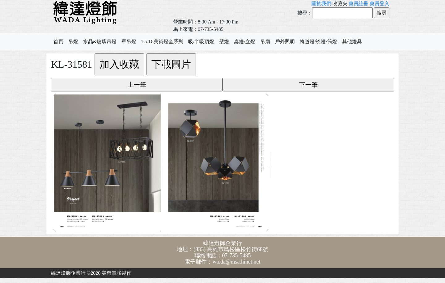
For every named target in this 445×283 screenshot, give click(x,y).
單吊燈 (128, 41)
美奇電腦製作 (116, 273)
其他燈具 (352, 41)
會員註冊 (358, 3)
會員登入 (379, 3)
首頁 (58, 41)
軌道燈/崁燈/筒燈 (318, 41)
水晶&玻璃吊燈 (100, 41)
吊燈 (73, 41)
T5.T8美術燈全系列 (162, 41)
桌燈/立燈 (244, 41)
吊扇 (265, 41)
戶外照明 (285, 41)
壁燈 (224, 41)
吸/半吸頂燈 (201, 41)
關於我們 (321, 3)
